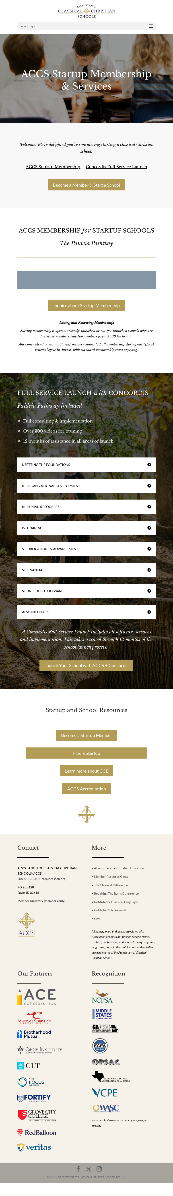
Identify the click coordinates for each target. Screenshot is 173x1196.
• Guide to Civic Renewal (109, 910)
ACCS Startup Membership (53, 166)
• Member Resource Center (111, 876)
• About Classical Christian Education (118, 868)
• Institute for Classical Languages (115, 902)
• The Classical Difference (110, 885)
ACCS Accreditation (86, 788)
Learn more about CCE (86, 771)
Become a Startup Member (86, 735)
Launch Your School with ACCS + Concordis (86, 665)
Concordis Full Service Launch (116, 166)
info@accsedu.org (53, 879)
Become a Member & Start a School (86, 185)
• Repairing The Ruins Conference (115, 893)
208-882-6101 (27, 879)
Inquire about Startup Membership (86, 305)
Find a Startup (86, 753)
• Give (96, 918)
